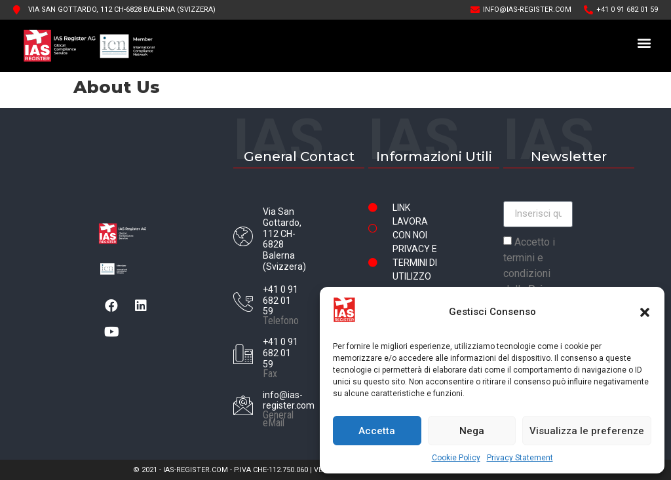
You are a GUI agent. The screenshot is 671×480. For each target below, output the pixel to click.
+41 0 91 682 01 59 (280, 300)
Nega (471, 431)
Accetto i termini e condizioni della (534, 273)
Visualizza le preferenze (586, 431)
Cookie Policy (456, 457)
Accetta (376, 431)
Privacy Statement (520, 457)
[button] (644, 312)
